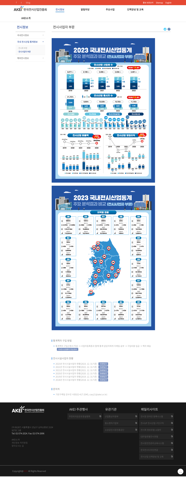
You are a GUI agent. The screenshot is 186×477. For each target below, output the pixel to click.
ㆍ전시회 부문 (22, 48)
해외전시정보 (23, 58)
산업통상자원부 (111, 416)
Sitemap (159, 2)
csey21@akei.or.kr (98, 394)
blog (28, 2)
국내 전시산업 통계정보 (27, 41)
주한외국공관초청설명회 (79, 416)
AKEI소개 (16, 439)
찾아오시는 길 (18, 445)
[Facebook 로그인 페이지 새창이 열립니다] (169, 29)
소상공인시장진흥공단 (114, 429)
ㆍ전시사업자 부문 (24, 51)
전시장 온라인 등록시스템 (152, 416)
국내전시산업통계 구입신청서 (67, 349)
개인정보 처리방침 (20, 442)
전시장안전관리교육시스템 (152, 443)
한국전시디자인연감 (149, 449)
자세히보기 (103, 364)
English (168, 2)
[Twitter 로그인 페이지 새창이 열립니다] (165, 29)
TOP (180, 472)
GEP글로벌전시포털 (149, 436)
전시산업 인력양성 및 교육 (152, 456)
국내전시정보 (23, 35)
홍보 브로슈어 (148, 2)
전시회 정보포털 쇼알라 (151, 429)
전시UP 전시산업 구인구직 (152, 423)
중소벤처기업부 (111, 423)
